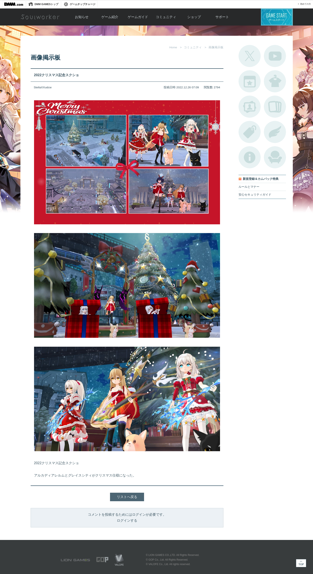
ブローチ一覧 (275, 132)
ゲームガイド (138, 17)
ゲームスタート (277, 17)
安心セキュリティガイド (255, 194)
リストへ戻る (127, 497)
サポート (222, 17)
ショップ (194, 17)
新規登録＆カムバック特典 (261, 178)
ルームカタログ (275, 157)
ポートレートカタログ (250, 107)
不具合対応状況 (250, 157)
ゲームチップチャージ (82, 4)
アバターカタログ (275, 81)
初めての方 (305, 4)
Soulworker (40, 17)
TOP (301, 563)
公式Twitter (250, 56)
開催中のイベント (250, 81)
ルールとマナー (249, 186)
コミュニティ (166, 17)
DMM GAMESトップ (46, 4)
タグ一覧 (250, 132)
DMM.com (13, 4)
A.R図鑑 (275, 107)
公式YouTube (275, 56)
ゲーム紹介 (109, 17)
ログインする (127, 520)
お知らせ (82, 17)
